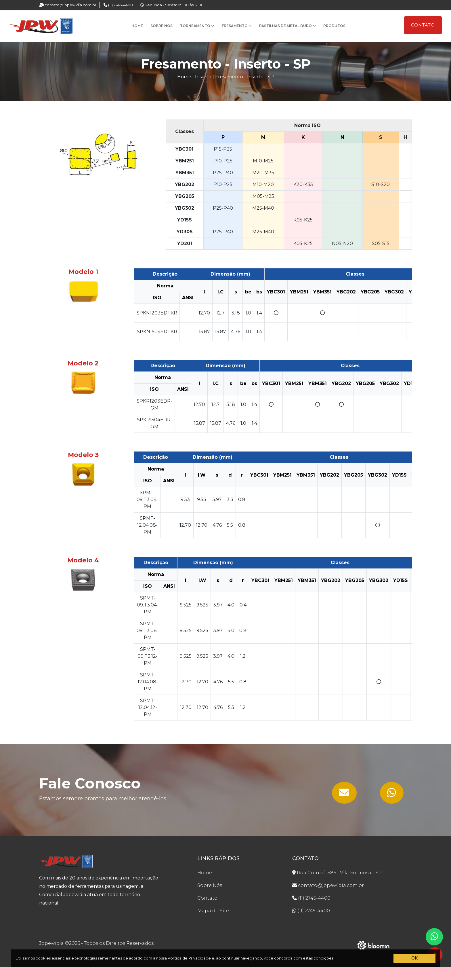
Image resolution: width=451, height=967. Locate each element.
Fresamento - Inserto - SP (244, 76)
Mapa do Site (213, 910)
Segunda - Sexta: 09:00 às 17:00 (172, 5)
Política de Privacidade (189, 958)
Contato (423, 25)
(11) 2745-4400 (118, 5)
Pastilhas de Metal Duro (287, 26)
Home (137, 26)
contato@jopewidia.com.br (67, 5)
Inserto (203, 76)
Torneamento (197, 26)
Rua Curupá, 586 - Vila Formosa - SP (337, 872)
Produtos (334, 26)
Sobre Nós (161, 26)
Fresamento (237, 26)
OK (414, 958)
